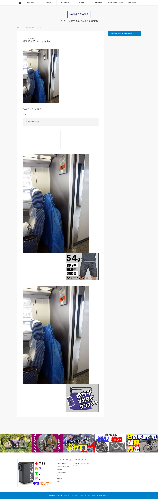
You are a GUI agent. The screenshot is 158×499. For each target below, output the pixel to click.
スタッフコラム (31, 3)
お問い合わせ (132, 3)
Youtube (59, 475)
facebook (59, 469)
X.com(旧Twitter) (61, 472)
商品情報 (81, 3)
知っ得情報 (98, 3)
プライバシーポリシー (63, 466)
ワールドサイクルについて (64, 463)
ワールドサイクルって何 (115, 3)
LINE (58, 481)
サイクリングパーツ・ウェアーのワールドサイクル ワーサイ (77, 495)
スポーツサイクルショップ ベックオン (81, 464)
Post (24, 114)
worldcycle (35, 121)
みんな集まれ (65, 3)
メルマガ (48, 3)
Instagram (59, 478)
